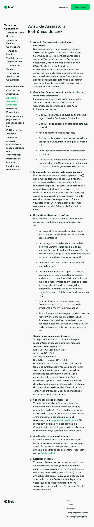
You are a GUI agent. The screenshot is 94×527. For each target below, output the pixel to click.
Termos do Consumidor (11, 27)
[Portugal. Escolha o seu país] (77, 517)
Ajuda (69, 501)
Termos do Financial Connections (13, 43)
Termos (70, 505)
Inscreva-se (63, 7)
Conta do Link (48, 453)
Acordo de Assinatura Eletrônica (12, 101)
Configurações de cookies (77, 513)
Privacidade (71, 509)
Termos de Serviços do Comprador (12, 76)
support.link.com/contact (64, 420)
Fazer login (80, 7)
